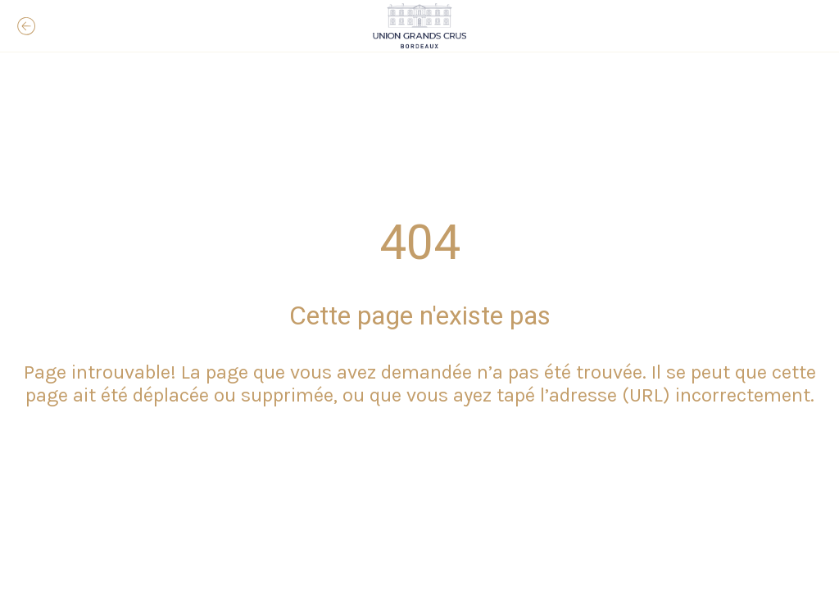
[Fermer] (26, 26)
